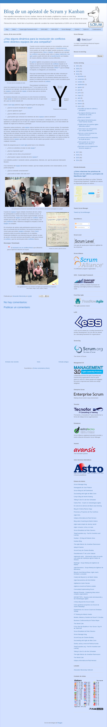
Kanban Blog (78, 541)
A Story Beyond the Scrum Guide (84, 602)
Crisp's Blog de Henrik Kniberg (83, 496)
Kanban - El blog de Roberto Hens (84, 538)
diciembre (81, 76)
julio (79, 90)
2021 (78, 66)
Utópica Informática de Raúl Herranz (85, 518)
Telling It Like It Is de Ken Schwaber (85, 500)
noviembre (81, 79)
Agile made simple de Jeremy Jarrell (85, 524)
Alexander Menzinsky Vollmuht (83, 670)
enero (80, 106)
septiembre (81, 84)
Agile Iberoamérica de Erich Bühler (84, 580)
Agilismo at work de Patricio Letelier (85, 586)
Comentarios (80, 227)
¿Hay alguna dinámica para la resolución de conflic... (86, 113)
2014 (78, 160)
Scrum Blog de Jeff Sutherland (83, 490)
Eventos (77, 29)
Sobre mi (85, 29)
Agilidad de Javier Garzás (82, 583)
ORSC (56, 68)
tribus (45, 52)
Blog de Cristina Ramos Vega (83, 509)
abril (79, 98)
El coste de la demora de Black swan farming (88, 506)
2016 (78, 155)
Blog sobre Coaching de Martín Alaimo (86, 521)
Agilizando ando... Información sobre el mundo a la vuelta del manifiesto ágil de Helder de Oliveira (88, 558)
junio (79, 92)
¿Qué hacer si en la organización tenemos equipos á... (87, 147)
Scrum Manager (66, 29)
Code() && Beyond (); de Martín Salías (86, 577)
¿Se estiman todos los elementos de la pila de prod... (87, 138)
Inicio (38, 362)
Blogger (60, 723)
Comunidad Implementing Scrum (84, 589)
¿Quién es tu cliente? (83, 117)
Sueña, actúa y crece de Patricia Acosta (86, 643)
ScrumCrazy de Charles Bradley (84, 550)
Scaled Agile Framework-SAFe (28, 29)
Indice (14, 29)
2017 (78, 152)
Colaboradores (96, 29)
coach (37, 231)
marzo (80, 101)
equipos (50, 52)
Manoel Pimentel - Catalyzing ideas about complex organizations (87, 593)
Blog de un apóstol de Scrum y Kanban (44, 11)
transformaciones (61, 48)
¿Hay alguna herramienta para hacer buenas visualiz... (86, 121)
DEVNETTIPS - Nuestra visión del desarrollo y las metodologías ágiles (88, 598)
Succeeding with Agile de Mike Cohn (85, 493)
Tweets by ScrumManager (82, 212)
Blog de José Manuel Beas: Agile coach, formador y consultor (86, 573)
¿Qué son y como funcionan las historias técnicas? (87, 134)
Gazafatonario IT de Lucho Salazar (84, 553)
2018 (78, 74)
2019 (78, 71)
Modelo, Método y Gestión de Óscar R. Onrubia (88, 617)
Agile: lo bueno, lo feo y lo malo (83, 527)
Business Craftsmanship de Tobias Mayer (86, 620)
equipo (24, 91)
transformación (55, 56)
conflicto (47, 81)
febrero (80, 103)
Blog (7, 29)
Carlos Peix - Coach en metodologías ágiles (87, 503)
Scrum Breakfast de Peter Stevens (84, 530)
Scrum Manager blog (80, 484)
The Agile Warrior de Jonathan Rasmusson (87, 544)
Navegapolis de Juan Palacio (83, 487)
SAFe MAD (44, 29)
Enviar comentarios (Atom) (41, 368)
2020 (78, 68)
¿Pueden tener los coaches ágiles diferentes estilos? (87, 125)
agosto (80, 87)
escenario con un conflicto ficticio (23, 247)
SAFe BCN (54, 29)
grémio (34, 62)
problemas (9, 221)
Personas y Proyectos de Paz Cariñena (86, 512)
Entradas (78, 224)
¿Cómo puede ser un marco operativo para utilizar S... (86, 143)
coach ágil (11, 105)
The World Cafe (79, 623)
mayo (79, 95)
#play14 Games (79, 547)
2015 (78, 157)
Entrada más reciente (12, 362)
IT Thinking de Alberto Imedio (83, 614)
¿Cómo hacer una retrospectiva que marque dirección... (87, 129)
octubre (80, 82)
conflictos (67, 50)
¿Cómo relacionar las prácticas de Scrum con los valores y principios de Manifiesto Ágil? (88, 174)
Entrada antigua (63, 362)
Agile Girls (77, 515)
